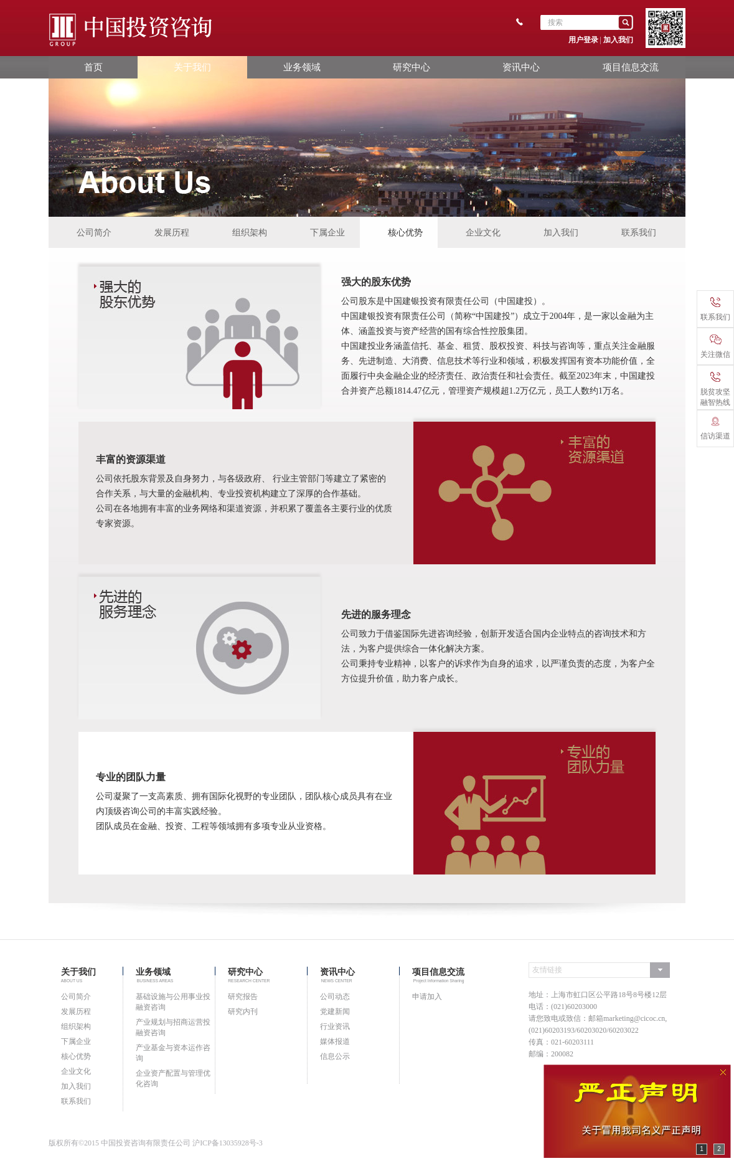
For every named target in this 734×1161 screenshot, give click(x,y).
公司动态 (335, 996)
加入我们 (618, 40)
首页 (93, 67)
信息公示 (335, 1056)
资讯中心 (521, 67)
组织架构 (249, 232)
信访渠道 (715, 428)
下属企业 (327, 232)
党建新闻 (335, 1011)
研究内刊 (243, 1011)
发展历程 (171, 232)
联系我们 (638, 232)
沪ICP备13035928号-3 (227, 1143)
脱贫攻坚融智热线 (715, 389)
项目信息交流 (631, 67)
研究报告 (243, 996)
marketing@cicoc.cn (634, 1018)
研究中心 (411, 67)
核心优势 (405, 232)
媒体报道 (335, 1041)
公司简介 (94, 232)
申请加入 (427, 996)
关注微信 (715, 346)
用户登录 (583, 40)
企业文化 (483, 232)
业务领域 (302, 67)
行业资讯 (335, 1026)
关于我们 (192, 67)
